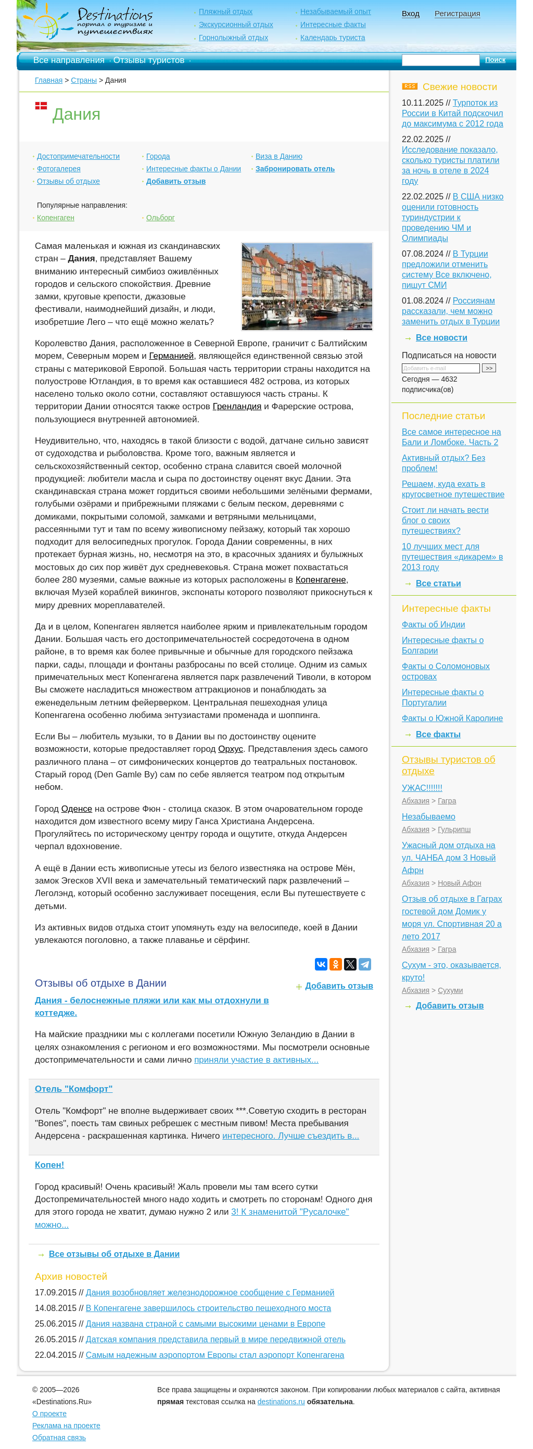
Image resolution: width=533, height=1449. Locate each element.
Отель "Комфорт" (74, 1089)
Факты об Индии (433, 624)
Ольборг (160, 217)
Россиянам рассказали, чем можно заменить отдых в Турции (451, 311)
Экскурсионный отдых (236, 24)
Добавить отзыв (176, 181)
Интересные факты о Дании (193, 169)
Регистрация (457, 13)
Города (158, 156)
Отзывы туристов (149, 60)
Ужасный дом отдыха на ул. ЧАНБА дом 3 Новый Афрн (449, 858)
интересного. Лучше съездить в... (290, 1136)
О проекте (49, 1413)
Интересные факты (333, 24)
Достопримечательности (78, 156)
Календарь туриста (332, 37)
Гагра (447, 801)
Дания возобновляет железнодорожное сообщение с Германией (210, 1292)
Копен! (49, 1165)
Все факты (438, 734)
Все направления (69, 60)
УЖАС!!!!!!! (422, 788)
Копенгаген (55, 217)
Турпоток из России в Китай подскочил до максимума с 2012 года (452, 113)
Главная (48, 80)
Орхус (230, 749)
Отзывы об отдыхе (68, 181)
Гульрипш (454, 829)
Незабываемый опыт (335, 11)
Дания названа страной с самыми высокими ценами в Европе (205, 1323)
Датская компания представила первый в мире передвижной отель (216, 1339)
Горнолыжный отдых (233, 37)
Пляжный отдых (225, 11)
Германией (171, 356)
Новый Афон (459, 883)
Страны (84, 80)
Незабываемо (428, 816)
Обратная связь (59, 1437)
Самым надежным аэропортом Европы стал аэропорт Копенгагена (215, 1355)
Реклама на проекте (66, 1425)
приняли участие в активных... (256, 1060)
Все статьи (438, 583)
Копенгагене (321, 580)
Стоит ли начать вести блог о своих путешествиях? (445, 520)
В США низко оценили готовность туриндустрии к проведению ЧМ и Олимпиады (453, 217)
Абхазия (415, 801)
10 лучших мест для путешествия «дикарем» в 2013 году (452, 557)
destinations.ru (281, 1401)
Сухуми (450, 990)
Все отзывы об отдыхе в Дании (114, 1254)
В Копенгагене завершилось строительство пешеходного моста (208, 1308)
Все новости (441, 337)
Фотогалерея (59, 169)
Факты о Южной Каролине (452, 718)
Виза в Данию (279, 156)
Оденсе (77, 809)
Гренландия (237, 406)
